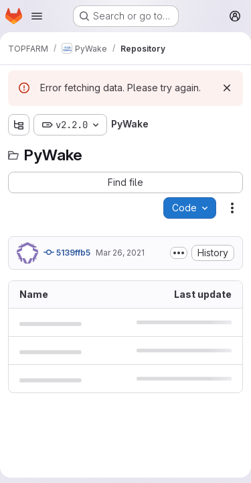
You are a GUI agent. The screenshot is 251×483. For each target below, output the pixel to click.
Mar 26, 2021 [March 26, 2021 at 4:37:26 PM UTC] (120, 253)
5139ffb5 (67, 252)
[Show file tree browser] (18, 125)
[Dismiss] (227, 88)
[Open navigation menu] (37, 16)
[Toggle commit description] (178, 253)
